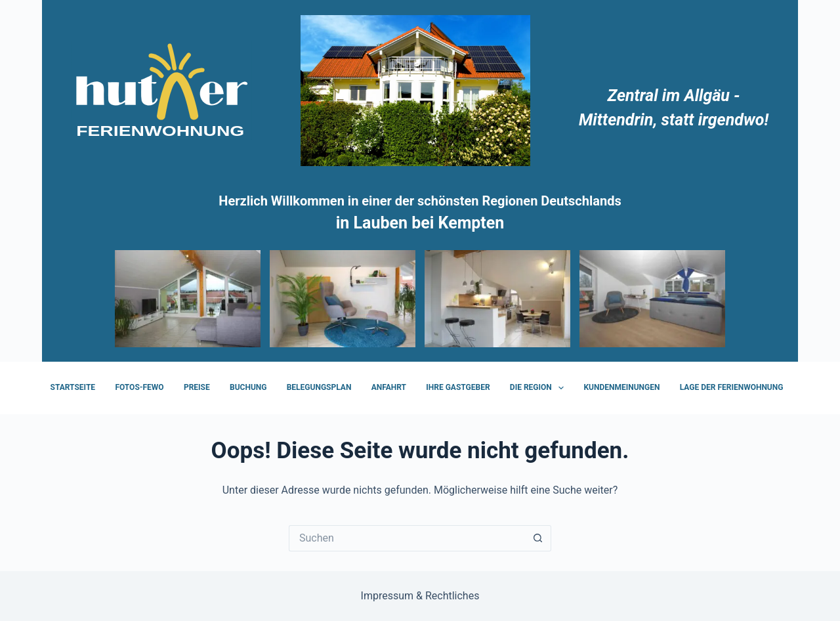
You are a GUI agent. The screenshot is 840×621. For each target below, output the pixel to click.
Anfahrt (388, 387)
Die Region (539, 388)
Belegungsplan (319, 387)
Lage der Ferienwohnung (732, 387)
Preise (197, 387)
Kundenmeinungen (621, 387)
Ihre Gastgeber (458, 387)
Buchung (248, 387)
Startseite (73, 387)
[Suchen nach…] (407, 538)
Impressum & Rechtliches (420, 595)
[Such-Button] (538, 538)
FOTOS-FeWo (139, 387)
